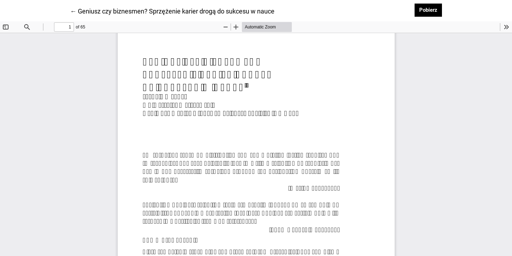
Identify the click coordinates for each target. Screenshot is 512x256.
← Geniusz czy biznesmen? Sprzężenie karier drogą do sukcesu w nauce (172, 10)
